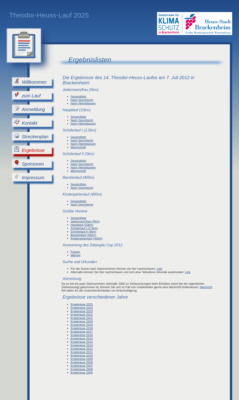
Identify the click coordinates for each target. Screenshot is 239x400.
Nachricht (206, 287)
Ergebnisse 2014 (82, 342)
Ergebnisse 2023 (82, 311)
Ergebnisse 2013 (82, 345)
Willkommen (30, 81)
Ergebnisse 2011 (82, 352)
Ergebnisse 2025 (82, 304)
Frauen (75, 252)
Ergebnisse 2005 (82, 372)
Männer (76, 255)
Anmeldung (29, 108)
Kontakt (25, 122)
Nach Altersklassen (83, 103)
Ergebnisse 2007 (82, 365)
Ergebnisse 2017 (82, 331)
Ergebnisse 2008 (82, 362)
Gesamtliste (78, 96)
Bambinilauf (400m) (83, 235)
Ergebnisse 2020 (82, 321)
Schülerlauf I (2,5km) (84, 228)
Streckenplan (31, 136)
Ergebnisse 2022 (82, 314)
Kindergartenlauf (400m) (86, 238)
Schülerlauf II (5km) (83, 231)
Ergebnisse (29, 149)
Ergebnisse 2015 (82, 338)
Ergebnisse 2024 (82, 307)
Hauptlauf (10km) (82, 224)
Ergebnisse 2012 (82, 348)
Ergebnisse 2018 (82, 328)
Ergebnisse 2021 (82, 318)
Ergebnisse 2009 (82, 359)
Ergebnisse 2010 (82, 355)
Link (159, 268)
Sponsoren (29, 163)
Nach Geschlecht (82, 100)
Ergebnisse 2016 (82, 335)
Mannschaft (78, 147)
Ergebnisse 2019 (82, 325)
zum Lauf (27, 95)
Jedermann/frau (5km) (85, 221)
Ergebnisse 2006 (82, 369)
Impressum (29, 177)
